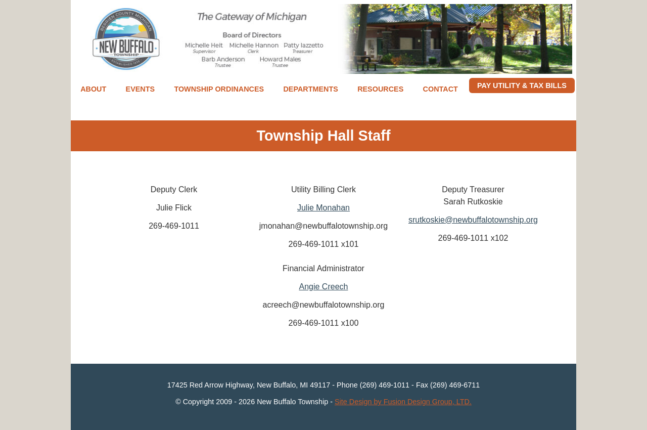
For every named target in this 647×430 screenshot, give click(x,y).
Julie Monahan (323, 207)
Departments (310, 89)
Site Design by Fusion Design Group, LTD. (403, 402)
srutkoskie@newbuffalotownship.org (473, 220)
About (93, 89)
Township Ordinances (219, 89)
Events (140, 89)
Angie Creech (323, 286)
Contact (440, 89)
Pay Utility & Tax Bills (522, 85)
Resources (380, 89)
